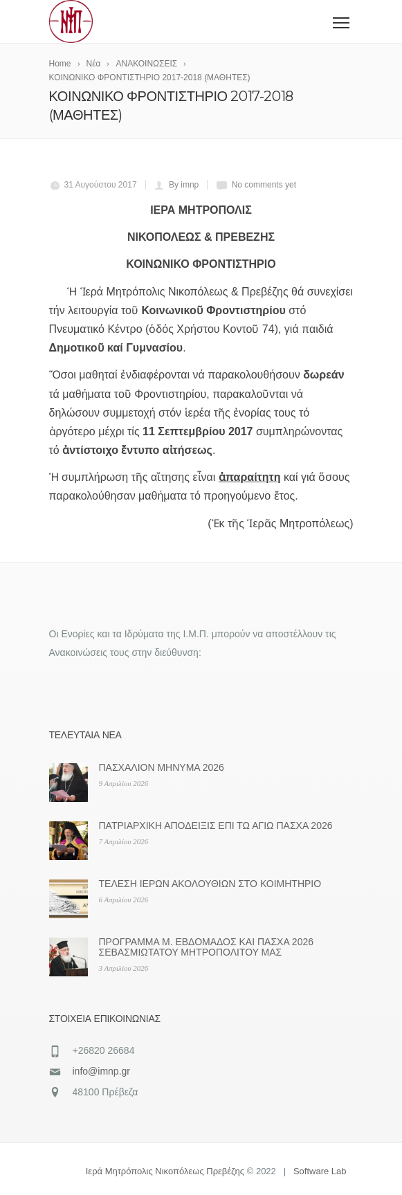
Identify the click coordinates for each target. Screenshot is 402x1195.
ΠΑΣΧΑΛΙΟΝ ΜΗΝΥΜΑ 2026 (161, 767)
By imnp (184, 185)
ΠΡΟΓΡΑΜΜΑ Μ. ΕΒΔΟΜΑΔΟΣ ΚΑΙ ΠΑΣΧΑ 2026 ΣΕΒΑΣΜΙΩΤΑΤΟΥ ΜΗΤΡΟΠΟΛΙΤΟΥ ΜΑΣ (206, 947)
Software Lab (320, 1171)
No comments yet (264, 185)
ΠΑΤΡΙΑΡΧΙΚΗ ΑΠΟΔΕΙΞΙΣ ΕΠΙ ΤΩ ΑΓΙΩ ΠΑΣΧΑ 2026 (216, 825)
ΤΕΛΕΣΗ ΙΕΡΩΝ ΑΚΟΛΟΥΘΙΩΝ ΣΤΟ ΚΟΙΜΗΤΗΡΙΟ (210, 883)
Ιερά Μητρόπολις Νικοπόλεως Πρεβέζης (165, 1171)
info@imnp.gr (101, 1071)
